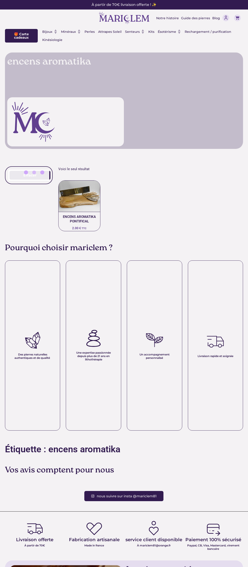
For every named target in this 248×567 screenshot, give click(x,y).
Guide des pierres (195, 18)
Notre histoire (167, 18)
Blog (216, 18)
